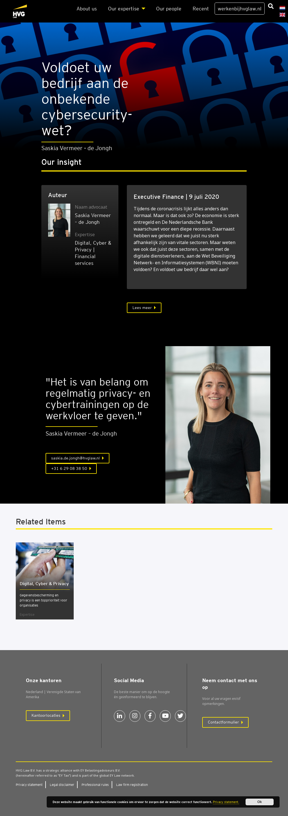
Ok (259, 802)
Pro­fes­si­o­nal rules (95, 785)
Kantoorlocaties (46, 715)
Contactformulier (223, 722)
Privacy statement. (226, 802)
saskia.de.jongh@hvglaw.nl (75, 458)
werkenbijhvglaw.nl (240, 9)
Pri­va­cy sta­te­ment (29, 785)
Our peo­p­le (168, 9)
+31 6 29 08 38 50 (69, 468)
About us (86, 9)
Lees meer (142, 307)
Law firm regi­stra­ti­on (132, 785)
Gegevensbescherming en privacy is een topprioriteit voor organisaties (43, 600)
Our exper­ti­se (123, 9)
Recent (201, 9)
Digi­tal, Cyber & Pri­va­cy (44, 583)
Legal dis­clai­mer (62, 785)
